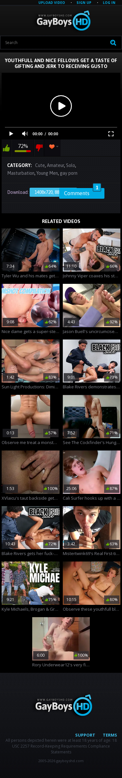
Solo (70, 165)
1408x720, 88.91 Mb (53, 192)
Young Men (47, 173)
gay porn (68, 173)
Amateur (55, 165)
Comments (82, 192)
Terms (110, 735)
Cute (40, 165)
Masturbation (20, 173)
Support (85, 735)
